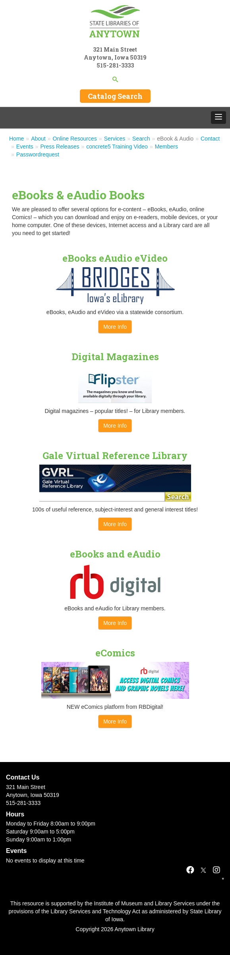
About (38, 138)
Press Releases (59, 146)
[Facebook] (190, 870)
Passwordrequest (37, 154)
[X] (203, 870)
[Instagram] (216, 870)
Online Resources (75, 138)
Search (141, 138)
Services (115, 138)
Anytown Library (134, 929)
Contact (210, 138)
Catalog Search (115, 96)
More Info (115, 327)
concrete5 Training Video (117, 146)
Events (24, 146)
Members (166, 146)
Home (16, 138)
